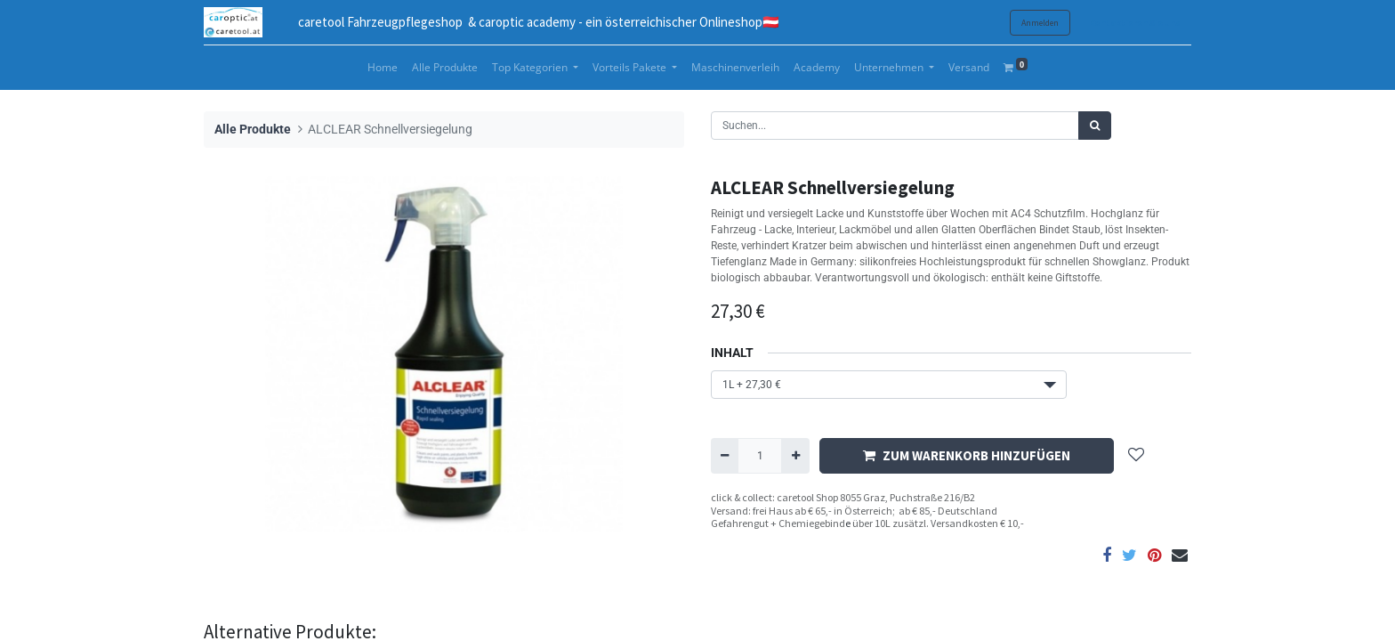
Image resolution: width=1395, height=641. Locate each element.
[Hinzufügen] (795, 456)
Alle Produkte (252, 129)
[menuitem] (382, 68)
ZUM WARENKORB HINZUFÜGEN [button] (966, 455)
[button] (1136, 456)
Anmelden (1040, 22)
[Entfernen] (724, 456)
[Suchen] (1094, 125)
